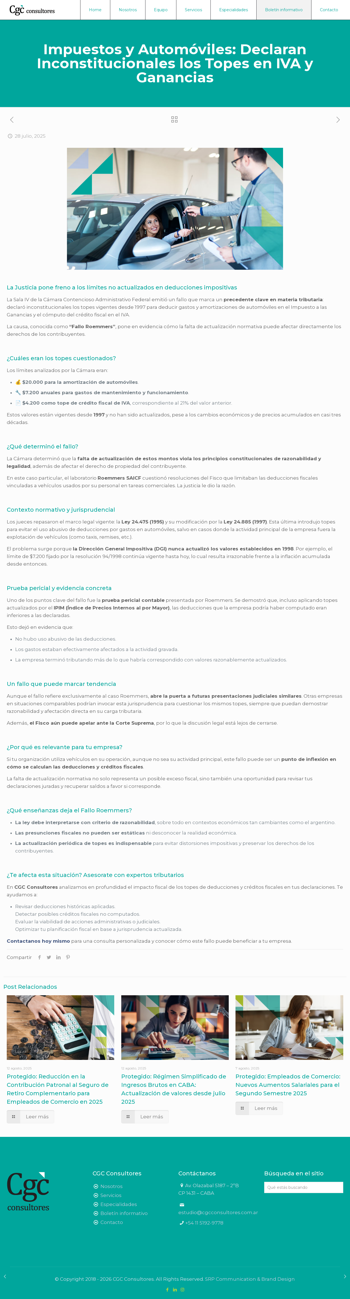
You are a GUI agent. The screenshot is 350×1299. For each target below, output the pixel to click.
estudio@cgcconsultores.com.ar (218, 1212)
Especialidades (118, 1204)
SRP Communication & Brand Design (250, 1279)
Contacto (111, 1222)
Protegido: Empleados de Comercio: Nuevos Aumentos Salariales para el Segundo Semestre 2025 (287, 1085)
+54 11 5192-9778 (204, 1223)
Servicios (111, 1195)
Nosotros (111, 1186)
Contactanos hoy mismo (38, 941)
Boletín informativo (124, 1213)
